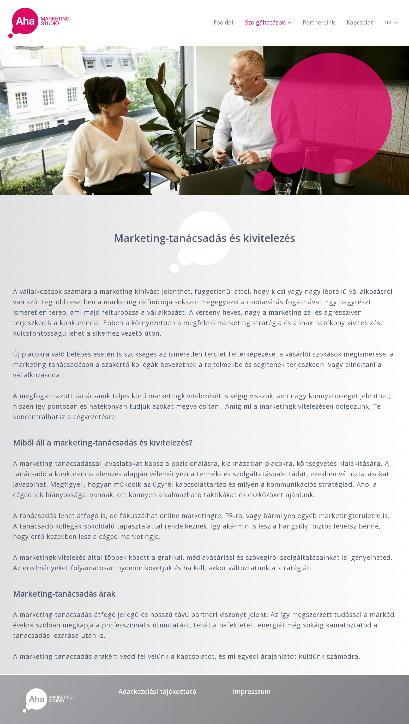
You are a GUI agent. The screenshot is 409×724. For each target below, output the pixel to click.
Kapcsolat (346, 22)
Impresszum (252, 691)
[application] (261, 22)
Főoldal (189, 22)
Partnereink (298, 22)
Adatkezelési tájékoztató (157, 691)
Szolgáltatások (241, 22)
